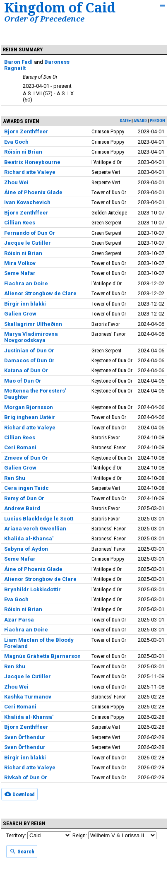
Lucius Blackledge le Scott (38, 518)
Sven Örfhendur (25, 737)
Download (20, 793)
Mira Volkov (20, 263)
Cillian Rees (19, 222)
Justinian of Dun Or (29, 350)
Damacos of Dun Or (29, 360)
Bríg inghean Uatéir (29, 417)
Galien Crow (20, 314)
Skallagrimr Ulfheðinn (33, 324)
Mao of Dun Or (22, 381)
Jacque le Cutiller (27, 243)
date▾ (125, 120)
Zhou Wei (16, 182)
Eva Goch (16, 142)
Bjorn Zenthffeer (26, 131)
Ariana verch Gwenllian (35, 528)
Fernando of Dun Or (29, 233)
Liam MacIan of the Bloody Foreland (39, 643)
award (140, 120)
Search (22, 851)
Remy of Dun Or (24, 498)
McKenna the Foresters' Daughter (35, 394)
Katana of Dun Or (26, 370)
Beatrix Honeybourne (32, 162)
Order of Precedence (44, 18)
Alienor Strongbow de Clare (40, 293)
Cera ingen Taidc (26, 488)
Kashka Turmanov (27, 697)
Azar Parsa (19, 620)
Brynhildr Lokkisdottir (32, 589)
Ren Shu (14, 478)
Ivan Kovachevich (27, 202)
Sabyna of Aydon (26, 549)
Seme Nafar (20, 273)
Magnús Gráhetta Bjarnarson (42, 656)
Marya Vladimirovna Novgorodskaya (31, 337)
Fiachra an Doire (26, 283)
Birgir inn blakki (25, 304)
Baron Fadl (18, 62)
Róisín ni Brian (23, 152)
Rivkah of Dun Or (25, 777)
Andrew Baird (22, 508)
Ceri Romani (20, 447)
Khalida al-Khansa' (28, 538)
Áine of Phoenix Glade (33, 192)
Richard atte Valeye (29, 172)
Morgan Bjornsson (28, 407)
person (157, 120)
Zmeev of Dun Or (26, 458)
